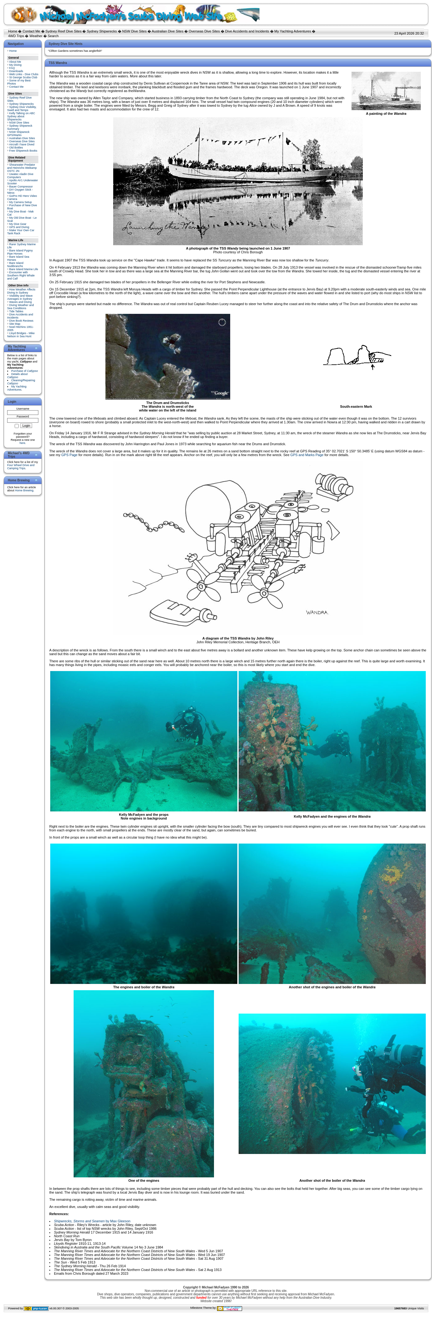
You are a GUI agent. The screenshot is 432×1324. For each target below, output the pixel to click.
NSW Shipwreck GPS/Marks (18, 133)
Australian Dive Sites (167, 31)
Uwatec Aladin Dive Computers (20, 176)
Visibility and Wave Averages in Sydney (20, 297)
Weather (35, 36)
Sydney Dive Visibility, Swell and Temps (21, 108)
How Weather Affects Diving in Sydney (21, 291)
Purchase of (24, 370)
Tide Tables (16, 311)
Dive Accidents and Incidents (247, 31)
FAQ (12, 68)
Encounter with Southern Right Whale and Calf (21, 275)
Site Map (15, 323)
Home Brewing (24, 490)
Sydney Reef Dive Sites (64, 31)
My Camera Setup (20, 202)
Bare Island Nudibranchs (15, 264)
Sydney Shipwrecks (102, 31)
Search (53, 36)
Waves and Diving (20, 302)
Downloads (16, 71)
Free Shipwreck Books (23, 150)
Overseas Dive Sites (204, 31)
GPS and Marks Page (306, 455)
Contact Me (31, 31)
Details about (17, 375)
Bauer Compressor (21, 186)
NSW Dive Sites (134, 31)
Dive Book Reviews (21, 320)
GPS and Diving (19, 227)
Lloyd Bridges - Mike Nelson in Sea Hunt (21, 335)
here (22, 443)
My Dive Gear (18, 224)
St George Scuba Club (23, 77)
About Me (15, 61)
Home (12, 31)
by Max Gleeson (92, 1221)
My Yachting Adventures (292, 31)
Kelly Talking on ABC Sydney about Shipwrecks (21, 116)
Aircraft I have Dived (21, 144)
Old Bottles (16, 147)
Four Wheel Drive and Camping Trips (21, 467)
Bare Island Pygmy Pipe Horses (20, 252)
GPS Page (69, 455)
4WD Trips (16, 36)
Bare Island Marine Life (23, 269)
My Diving (15, 64)
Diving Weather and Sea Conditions (20, 307)
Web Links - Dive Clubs (23, 74)
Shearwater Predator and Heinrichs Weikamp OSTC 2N (22, 168)
